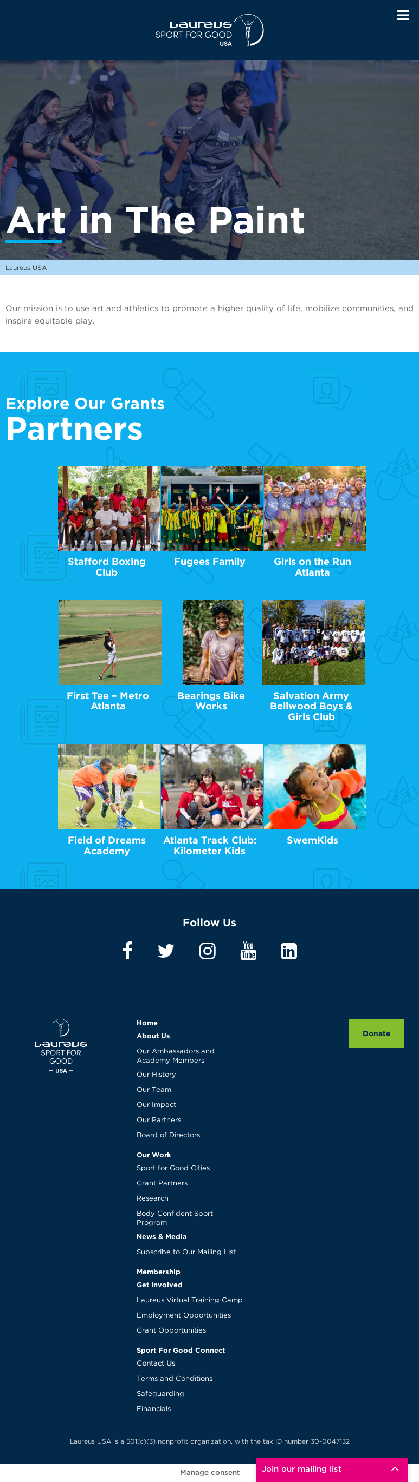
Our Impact (156, 1105)
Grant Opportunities (171, 1331)
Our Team (154, 1090)
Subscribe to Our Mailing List (186, 1252)
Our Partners (159, 1120)
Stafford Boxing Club (107, 566)
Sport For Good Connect (181, 1350)
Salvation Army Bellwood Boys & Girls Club (311, 706)
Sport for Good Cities (173, 1168)
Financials (154, 1409)
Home (147, 1022)
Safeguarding (160, 1394)
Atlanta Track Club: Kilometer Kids (209, 845)
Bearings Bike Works (211, 701)
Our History (156, 1075)
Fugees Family (210, 561)
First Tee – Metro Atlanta (108, 701)
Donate (377, 1033)
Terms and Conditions (174, 1379)
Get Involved (160, 1284)
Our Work (154, 1154)
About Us (153, 1035)
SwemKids (312, 840)
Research (153, 1199)
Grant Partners (162, 1184)
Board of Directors (168, 1135)
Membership (159, 1271)
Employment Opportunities (184, 1316)
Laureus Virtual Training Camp (190, 1300)
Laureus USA (210, 29)
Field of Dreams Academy (107, 845)
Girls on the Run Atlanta (312, 566)
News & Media (162, 1236)
